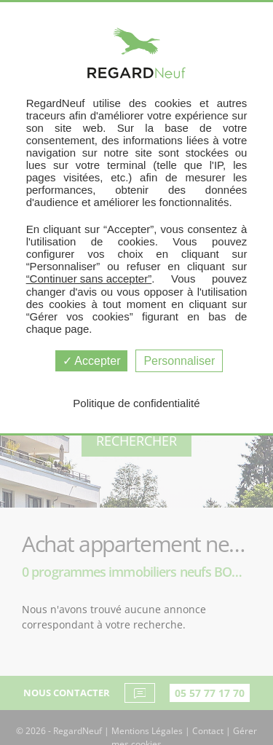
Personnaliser (179, 361)
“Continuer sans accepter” (89, 278)
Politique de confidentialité (136, 403)
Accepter (92, 361)
